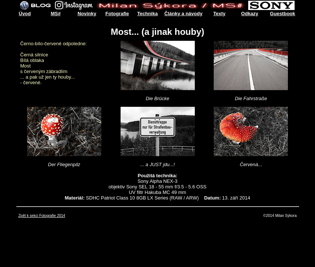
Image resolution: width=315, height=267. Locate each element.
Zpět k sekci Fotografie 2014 (42, 216)
